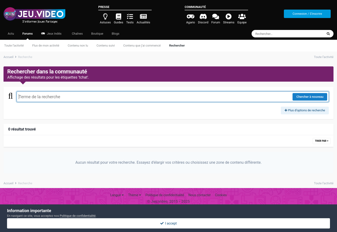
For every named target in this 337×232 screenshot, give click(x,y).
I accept (168, 223)
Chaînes (77, 33)
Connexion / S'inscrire (307, 13)
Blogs (115, 33)
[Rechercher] (275, 33)
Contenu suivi (105, 45)
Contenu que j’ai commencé (142, 45)
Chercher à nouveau (309, 96)
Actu (11, 33)
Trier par (321, 141)
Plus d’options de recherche (305, 110)
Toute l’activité (14, 45)
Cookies (221, 195)
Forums (27, 36)
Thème (134, 195)
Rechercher (177, 45)
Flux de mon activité (45, 45)
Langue (117, 195)
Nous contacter (199, 195)
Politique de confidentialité (164, 195)
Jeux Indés (51, 33)
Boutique (97, 33)
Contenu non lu (78, 45)
